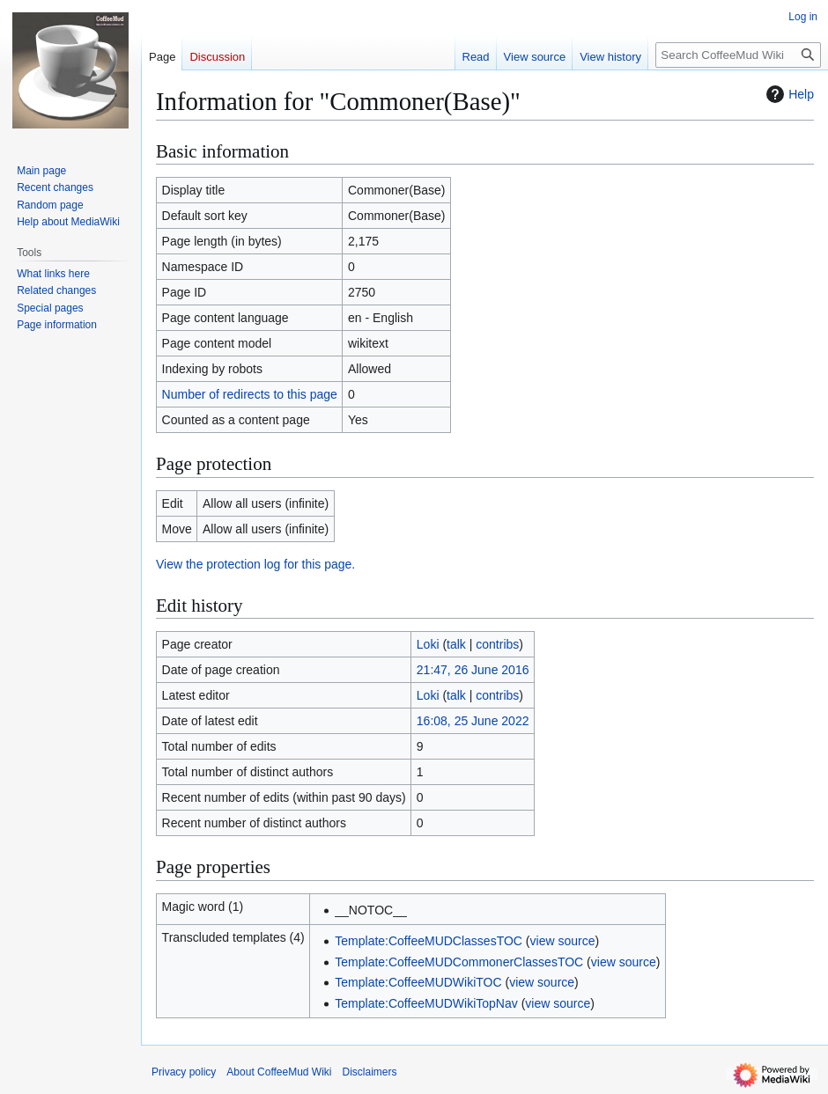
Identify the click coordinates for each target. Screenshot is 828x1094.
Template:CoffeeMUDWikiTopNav (426, 1003)
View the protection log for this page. (255, 564)
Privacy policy (184, 1072)
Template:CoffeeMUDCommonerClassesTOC (459, 962)
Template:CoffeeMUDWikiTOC (418, 982)
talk (456, 644)
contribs (497, 644)
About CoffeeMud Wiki (278, 1072)
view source (562, 941)
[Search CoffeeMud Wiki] (738, 55)
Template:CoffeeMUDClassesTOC (428, 941)
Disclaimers (370, 1072)
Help (788, 94)
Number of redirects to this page (249, 394)
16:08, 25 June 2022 (473, 721)
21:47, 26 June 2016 (473, 670)
